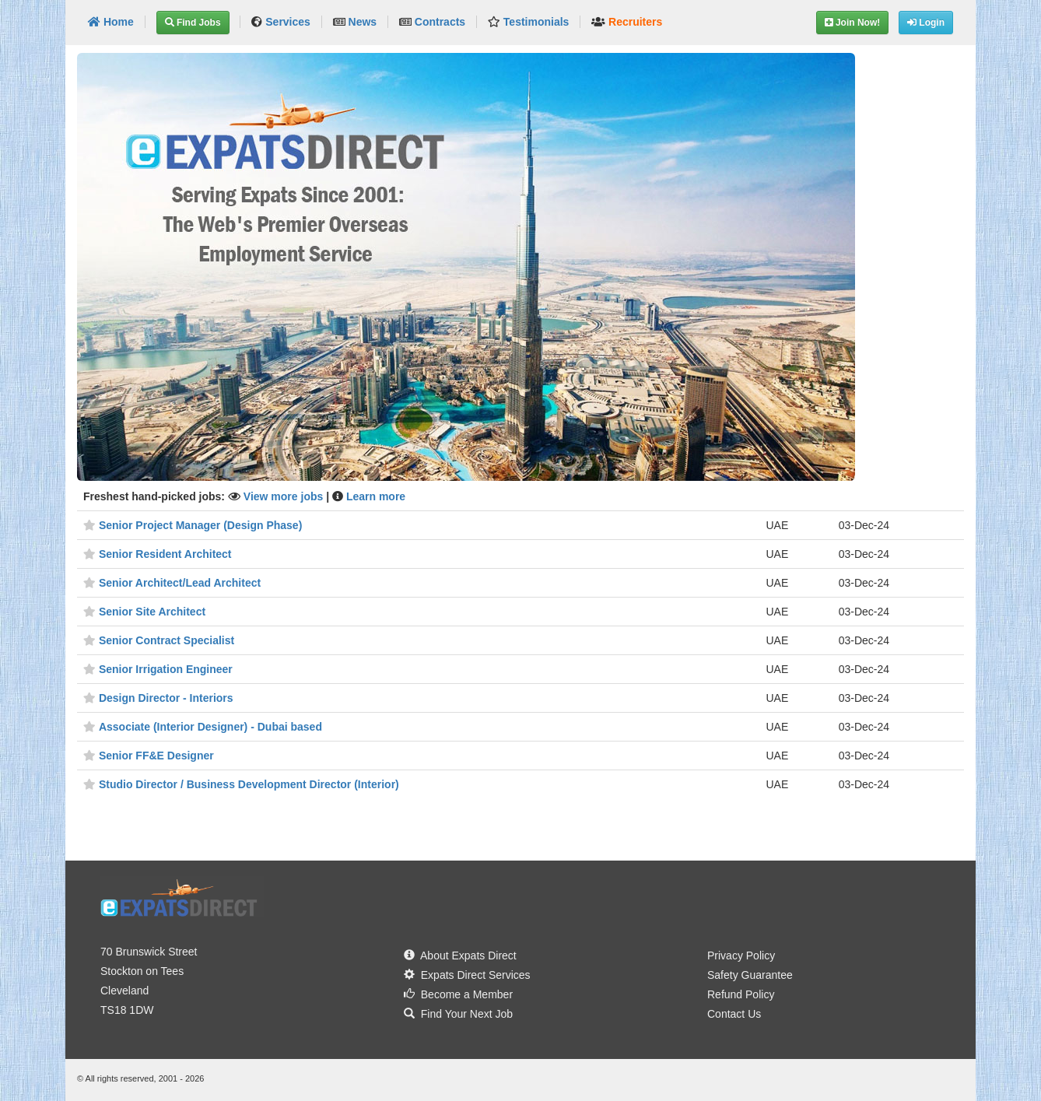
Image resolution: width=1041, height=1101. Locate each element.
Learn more (375, 496)
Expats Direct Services (467, 975)
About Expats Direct (460, 955)
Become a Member (458, 994)
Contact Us (734, 1014)
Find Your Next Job (458, 1014)
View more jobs (285, 496)
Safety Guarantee (750, 975)
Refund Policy (740, 994)
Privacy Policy (741, 955)
